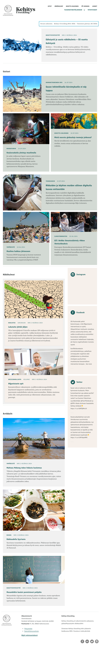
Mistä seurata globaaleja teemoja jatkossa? (73, 137)
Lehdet (94, 6)
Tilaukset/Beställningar (73, 10)
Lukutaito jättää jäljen (17, 327)
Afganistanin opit (15, 383)
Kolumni (26, 379)
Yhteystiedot (92, 10)
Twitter (76, 382)
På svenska (85, 6)
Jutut (50, 6)
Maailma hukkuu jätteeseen (18, 251)
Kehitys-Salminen (72, 6)
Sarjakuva (22, 323)
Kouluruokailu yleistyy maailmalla (21, 152)
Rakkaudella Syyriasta (16, 539)
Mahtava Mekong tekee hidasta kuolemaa (24, 468)
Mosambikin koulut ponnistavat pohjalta (24, 592)
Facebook (78, 312)
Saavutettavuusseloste (31, 631)
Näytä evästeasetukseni (29, 635)
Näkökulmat (59, 6)
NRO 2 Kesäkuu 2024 (69, 35)
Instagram (78, 274)
